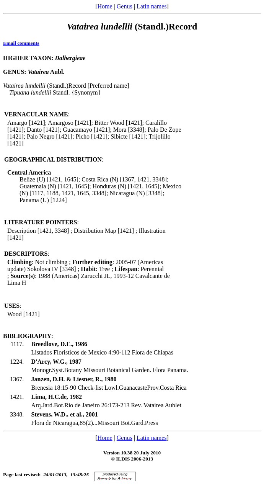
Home (104, 6)
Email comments (21, 43)
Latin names (152, 6)
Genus (124, 6)
